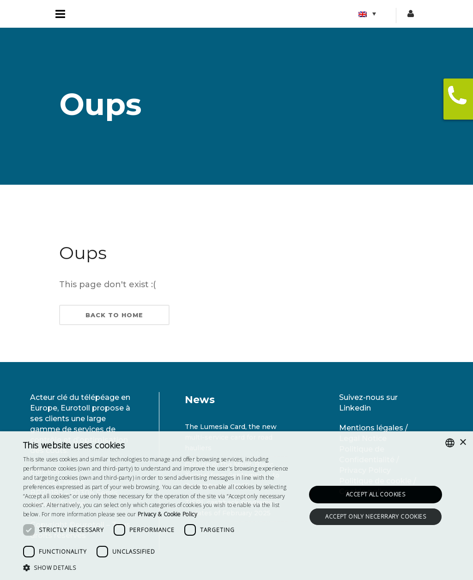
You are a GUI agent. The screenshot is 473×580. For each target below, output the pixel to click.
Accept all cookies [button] (375, 494)
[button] (160, 567)
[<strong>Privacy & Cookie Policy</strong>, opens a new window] (167, 514)
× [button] (462, 442)
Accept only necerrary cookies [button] (375, 516)
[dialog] (236, 505)
